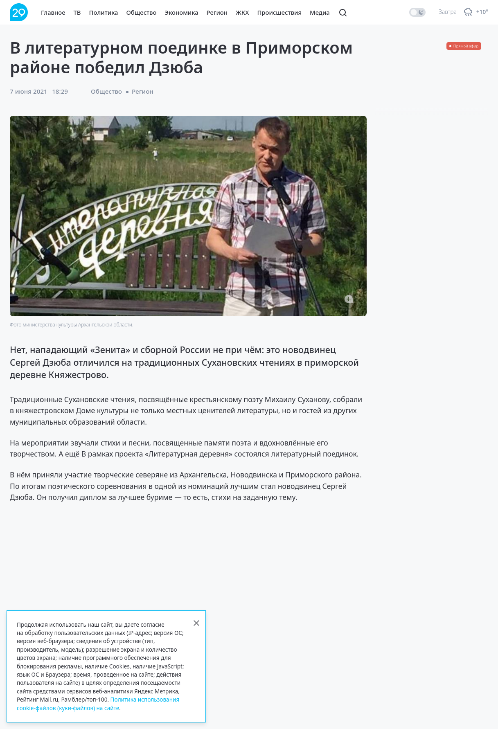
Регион (217, 12)
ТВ (77, 12)
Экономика (181, 12)
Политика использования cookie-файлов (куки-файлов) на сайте (98, 703)
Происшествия (279, 12)
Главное (53, 12)
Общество (141, 12)
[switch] (417, 12)
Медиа (320, 12)
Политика (103, 12)
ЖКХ (242, 12)
